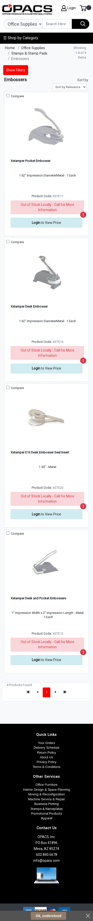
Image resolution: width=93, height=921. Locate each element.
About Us (46, 757)
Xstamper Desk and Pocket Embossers (38, 598)
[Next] (55, 692)
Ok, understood (48, 916)
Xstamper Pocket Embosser (30, 161)
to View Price (46, 223)
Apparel (46, 818)
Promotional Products (46, 813)
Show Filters (15, 70)
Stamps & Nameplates (47, 809)
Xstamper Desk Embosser (29, 306)
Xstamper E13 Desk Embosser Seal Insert (40, 452)
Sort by (82, 80)
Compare (17, 96)
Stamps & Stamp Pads (29, 53)
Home (10, 48)
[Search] (57, 24)
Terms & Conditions (46, 767)
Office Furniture (46, 784)
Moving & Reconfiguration (46, 794)
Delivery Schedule (46, 747)
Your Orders (46, 743)
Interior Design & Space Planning (46, 789)
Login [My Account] (68, 8)
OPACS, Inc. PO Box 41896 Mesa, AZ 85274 (46, 843)
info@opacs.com (46, 860)
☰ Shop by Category (20, 38)
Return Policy (46, 752)
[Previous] (38, 692)
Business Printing (46, 804)
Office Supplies (33, 48)
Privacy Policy (46, 762)
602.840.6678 (46, 855)
